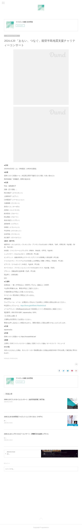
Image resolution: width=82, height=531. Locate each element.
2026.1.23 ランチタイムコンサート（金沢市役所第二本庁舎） (24, 399)
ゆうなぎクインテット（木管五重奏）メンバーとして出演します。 (23, 438)
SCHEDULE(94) (14, 358)
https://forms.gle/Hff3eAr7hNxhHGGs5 (33, 305)
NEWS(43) (6, 358)
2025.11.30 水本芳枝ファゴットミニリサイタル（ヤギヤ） (23, 417)
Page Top (41, 519)
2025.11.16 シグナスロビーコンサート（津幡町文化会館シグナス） (26, 434)
